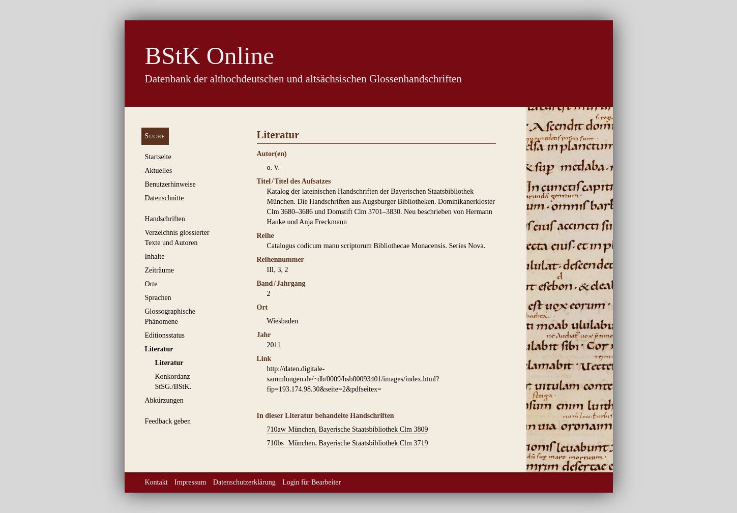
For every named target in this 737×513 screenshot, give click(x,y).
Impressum (190, 482)
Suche (155, 136)
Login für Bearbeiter (311, 482)
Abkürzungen (164, 400)
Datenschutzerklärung (244, 482)
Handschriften (165, 219)
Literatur (159, 349)
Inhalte (155, 256)
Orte (151, 284)
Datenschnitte (164, 198)
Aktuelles (158, 170)
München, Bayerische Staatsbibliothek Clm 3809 (347, 430)
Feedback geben (168, 421)
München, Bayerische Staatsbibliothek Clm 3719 (347, 443)
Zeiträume (159, 270)
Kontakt (156, 482)
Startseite (158, 157)
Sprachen (158, 297)
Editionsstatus (165, 335)
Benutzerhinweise (170, 184)
